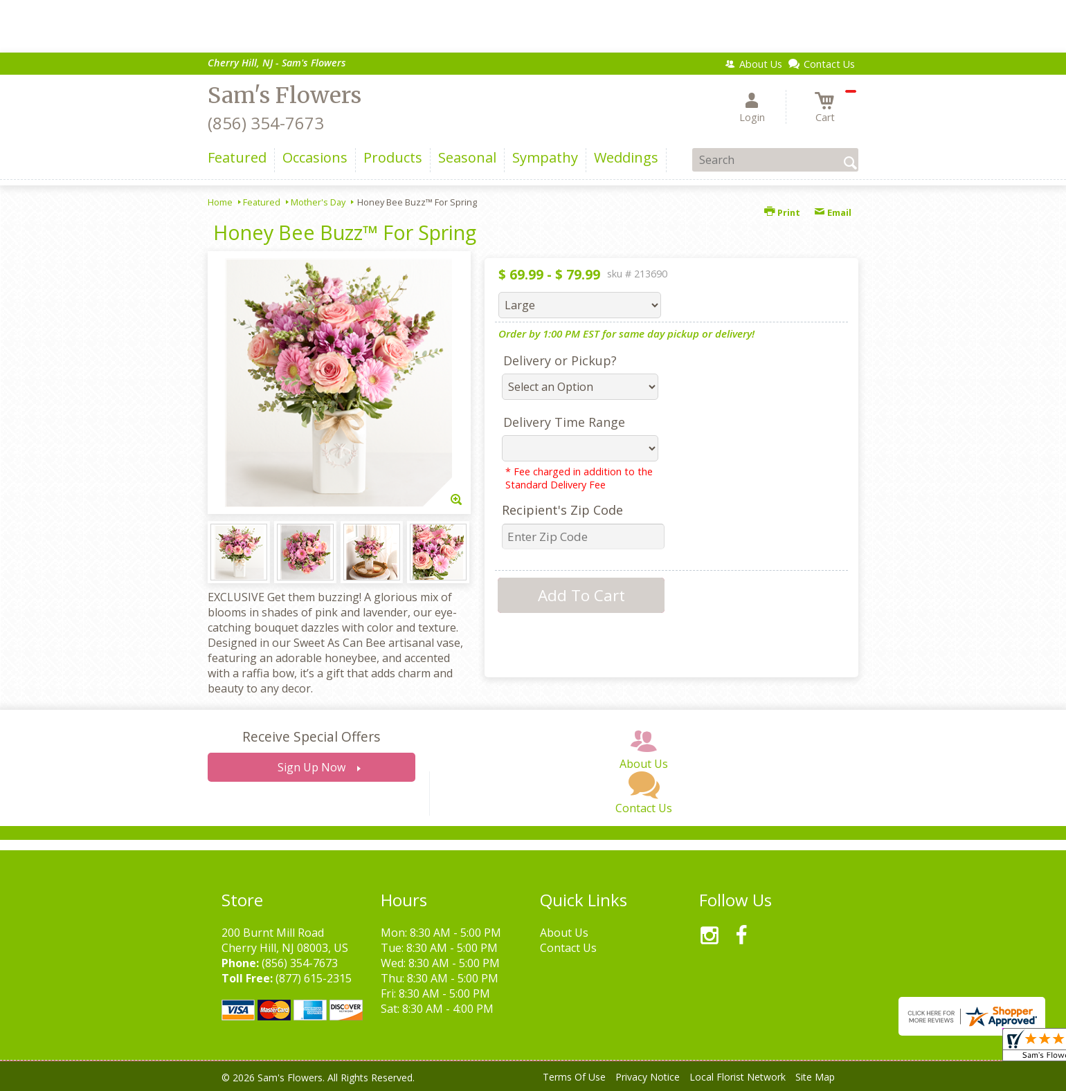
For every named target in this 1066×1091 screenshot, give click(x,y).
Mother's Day (318, 202)
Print (782, 212)
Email (832, 212)
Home (220, 202)
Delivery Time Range (564, 422)
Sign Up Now (311, 767)
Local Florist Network (737, 1076)
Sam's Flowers (284, 95)
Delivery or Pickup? (560, 360)
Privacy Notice (647, 1076)
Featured (261, 202)
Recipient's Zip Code (562, 510)
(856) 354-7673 (266, 122)
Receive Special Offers (311, 736)
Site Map (815, 1076)
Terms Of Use (574, 1076)
